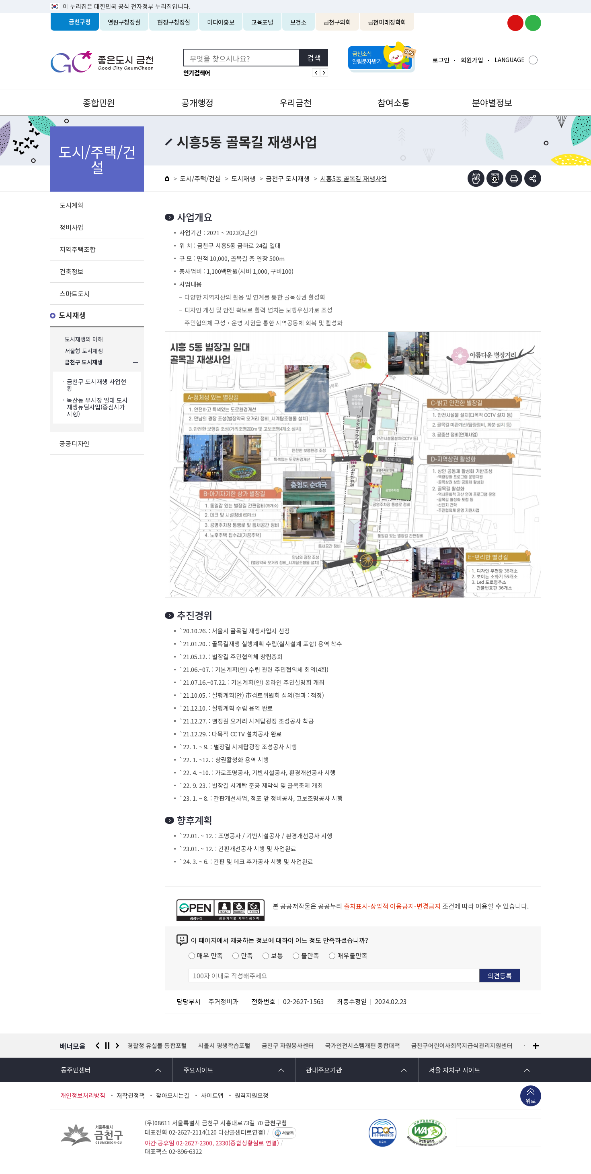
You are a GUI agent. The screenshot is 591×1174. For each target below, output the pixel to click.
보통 (277, 955)
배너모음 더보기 (536, 1046)
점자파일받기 (494, 178)
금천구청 (80, 22)
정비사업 (72, 227)
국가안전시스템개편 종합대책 (362, 1045)
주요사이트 (198, 1070)
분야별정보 (492, 102)
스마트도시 (75, 293)
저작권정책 (131, 1095)
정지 (107, 1045)
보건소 (298, 22)
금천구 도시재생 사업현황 (96, 385)
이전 (97, 1045)
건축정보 (72, 271)
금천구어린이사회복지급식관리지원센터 (462, 1045)
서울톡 (288, 1133)
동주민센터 (76, 1070)
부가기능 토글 (532, 178)
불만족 (310, 955)
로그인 (441, 60)
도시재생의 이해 (84, 339)
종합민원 (99, 102)
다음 (117, 1045)
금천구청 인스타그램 (498, 23)
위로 (530, 1101)
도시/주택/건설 (200, 178)
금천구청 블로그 (533, 23)
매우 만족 (210, 955)
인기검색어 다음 (324, 72)
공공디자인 (75, 443)
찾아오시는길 (173, 1095)
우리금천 (295, 102)
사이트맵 (212, 1095)
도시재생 (72, 315)
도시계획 (72, 205)
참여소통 (394, 102)
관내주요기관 (324, 1070)
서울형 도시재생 (84, 350)
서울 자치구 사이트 (454, 1070)
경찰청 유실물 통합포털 (157, 1045)
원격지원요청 (252, 1095)
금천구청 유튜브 (515, 23)
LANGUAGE (510, 60)
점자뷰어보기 (476, 178)
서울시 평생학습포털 (224, 1045)
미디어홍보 (220, 22)
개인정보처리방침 (82, 1095)
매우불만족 (352, 955)
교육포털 (262, 22)
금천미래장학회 (387, 22)
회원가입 (472, 60)
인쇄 (513, 178)
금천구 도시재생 (84, 362)
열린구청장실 (124, 22)
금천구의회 (337, 22)
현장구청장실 (173, 22)
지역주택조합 (78, 249)
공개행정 (197, 102)
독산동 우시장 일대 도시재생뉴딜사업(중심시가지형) (97, 407)
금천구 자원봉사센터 (288, 1045)
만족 (247, 955)
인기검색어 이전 (316, 72)
